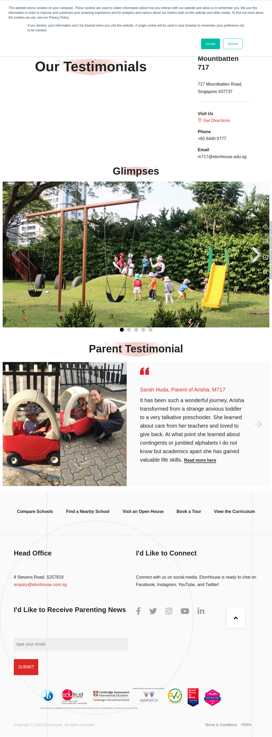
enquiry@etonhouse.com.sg (40, 584)
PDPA (246, 725)
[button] (122, 330)
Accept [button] (210, 44)
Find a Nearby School (88, 511)
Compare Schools (35, 511)
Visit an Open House (143, 511)
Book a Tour (189, 511)
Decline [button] (233, 44)
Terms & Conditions (221, 725)
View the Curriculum (234, 511)
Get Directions (214, 120)
